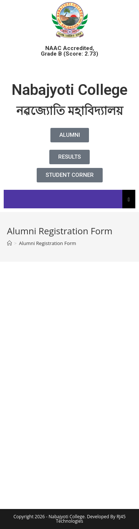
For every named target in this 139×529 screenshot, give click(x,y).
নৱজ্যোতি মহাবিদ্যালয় (69, 111)
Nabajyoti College (69, 90)
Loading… (69, 376)
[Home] (9, 243)
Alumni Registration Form (47, 243)
